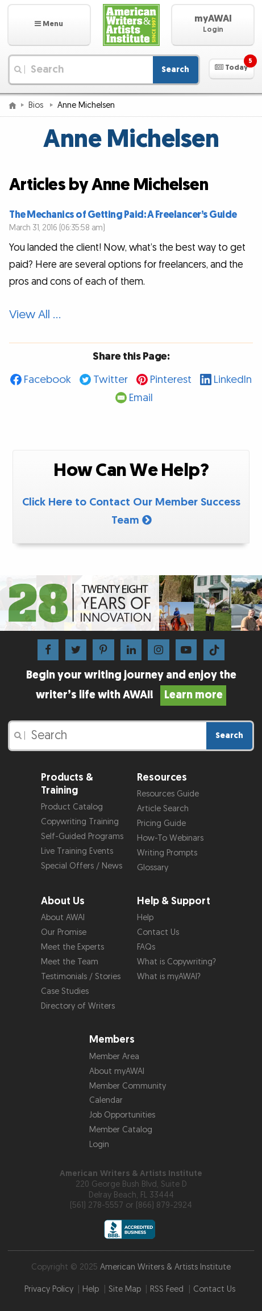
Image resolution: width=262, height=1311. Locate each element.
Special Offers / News (81, 866)
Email (141, 398)
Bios (36, 105)
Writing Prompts (167, 853)
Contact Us (158, 932)
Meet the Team (69, 961)
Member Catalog (120, 1129)
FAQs (146, 947)
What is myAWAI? (169, 976)
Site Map (125, 1289)
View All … (35, 314)
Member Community (127, 1086)
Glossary (152, 867)
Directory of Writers (78, 1006)
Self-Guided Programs (82, 836)
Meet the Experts (72, 947)
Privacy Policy (48, 1289)
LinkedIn (233, 380)
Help (145, 917)
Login (99, 1144)
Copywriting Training (80, 821)
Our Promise (63, 932)
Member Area (114, 1056)
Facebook (47, 380)
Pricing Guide (161, 823)
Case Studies (65, 991)
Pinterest (171, 380)
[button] (49, 25)
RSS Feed (167, 1289)
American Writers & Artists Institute (165, 1267)
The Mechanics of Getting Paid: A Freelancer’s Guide (123, 214)
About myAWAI (116, 1071)
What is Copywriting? (176, 961)
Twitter (110, 380)
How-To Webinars (170, 838)
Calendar (106, 1100)
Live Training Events (77, 851)
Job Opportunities (122, 1115)
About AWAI (63, 917)
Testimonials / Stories (80, 976)
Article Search (163, 808)
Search (175, 69)
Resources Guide (168, 794)
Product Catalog (72, 807)
